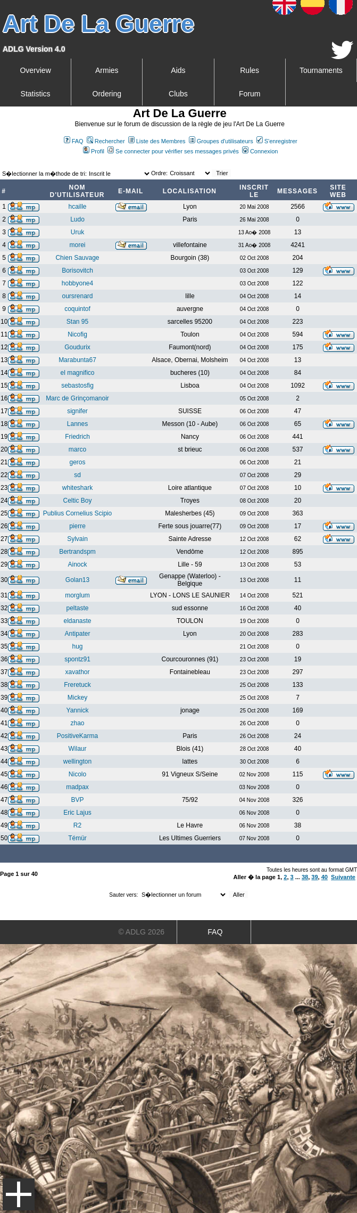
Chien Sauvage (77, 257)
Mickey (77, 697)
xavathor (77, 672)
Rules (249, 70)
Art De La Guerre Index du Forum (4, 163)
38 (305, 877)
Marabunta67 (77, 360)
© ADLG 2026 (141, 932)
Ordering (107, 93)
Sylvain (77, 539)
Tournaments (321, 70)
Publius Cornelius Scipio (77, 513)
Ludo (77, 219)
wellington (77, 761)
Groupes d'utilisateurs (221, 141)
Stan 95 (77, 321)
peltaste (77, 608)
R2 (77, 825)
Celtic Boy (77, 500)
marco (77, 449)
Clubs (178, 93)
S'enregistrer (276, 141)
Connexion (260, 151)
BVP (77, 800)
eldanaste (77, 621)
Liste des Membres (157, 141)
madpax (77, 787)
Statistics (36, 93)
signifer (77, 411)
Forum (249, 93)
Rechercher (106, 141)
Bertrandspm (77, 551)
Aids (178, 70)
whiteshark (77, 487)
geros (77, 462)
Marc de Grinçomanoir (77, 398)
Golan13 (77, 580)
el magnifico (77, 372)
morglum (77, 595)
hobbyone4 (77, 283)
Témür (77, 838)
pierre (77, 526)
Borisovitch (77, 270)
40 (324, 877)
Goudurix (77, 347)
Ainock (77, 564)
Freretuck (77, 685)
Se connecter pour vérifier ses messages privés (173, 151)
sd (77, 475)
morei (77, 245)
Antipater (77, 633)
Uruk (77, 232)
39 (314, 877)
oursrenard (77, 296)
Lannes (77, 424)
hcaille (77, 206)
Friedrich (77, 436)
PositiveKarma (77, 736)
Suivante (343, 877)
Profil (93, 151)
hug (77, 646)
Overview (35, 70)
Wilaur (77, 748)
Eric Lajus (77, 812)
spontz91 (77, 659)
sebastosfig (77, 385)
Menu (19, 1194)
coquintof (77, 309)
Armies (107, 70)
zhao (77, 723)
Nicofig (77, 334)
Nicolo (77, 774)
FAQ (74, 141)
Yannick (78, 710)
